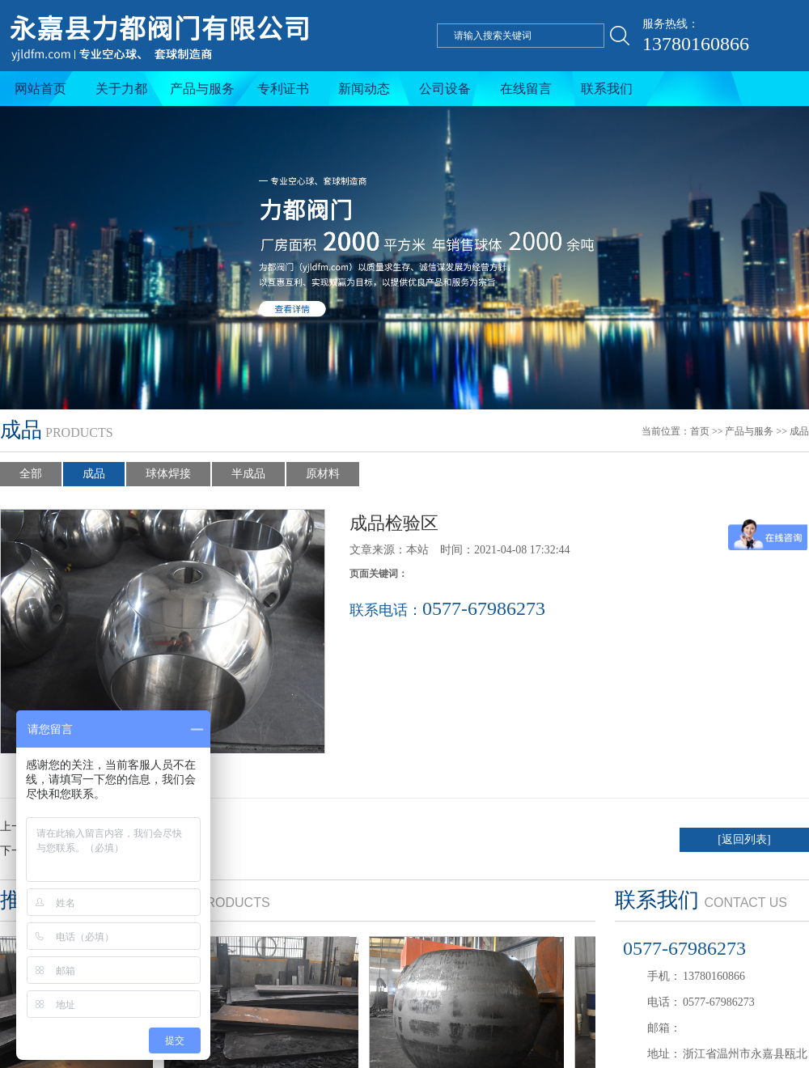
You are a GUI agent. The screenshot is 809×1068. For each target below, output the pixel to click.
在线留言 (526, 88)
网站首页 (40, 88)
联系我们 (607, 88)
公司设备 (445, 88)
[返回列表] (744, 839)
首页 (699, 431)
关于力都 (121, 88)
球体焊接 (168, 474)
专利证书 (283, 88)
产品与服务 (202, 88)
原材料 (323, 474)
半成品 (248, 474)
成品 (799, 431)
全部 (30, 474)
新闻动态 (364, 88)
